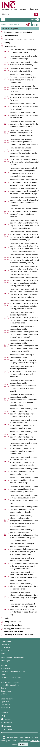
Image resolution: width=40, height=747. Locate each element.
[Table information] (8, 51)
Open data (5, 702)
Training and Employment (10, 682)
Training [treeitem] (7, 43)
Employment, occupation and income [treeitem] (19, 39)
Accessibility (5, 650)
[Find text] (18, 14)
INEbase (3, 24)
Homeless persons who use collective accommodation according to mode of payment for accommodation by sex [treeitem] (24, 182)
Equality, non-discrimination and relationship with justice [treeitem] (17, 630)
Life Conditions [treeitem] (10, 46)
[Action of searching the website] (36, 14)
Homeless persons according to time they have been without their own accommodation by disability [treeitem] (24, 509)
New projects (6, 661)
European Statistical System (11, 677)
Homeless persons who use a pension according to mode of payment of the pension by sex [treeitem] (21, 132)
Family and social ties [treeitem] (12, 622)
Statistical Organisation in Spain (13, 671)
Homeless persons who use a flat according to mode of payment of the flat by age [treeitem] (24, 97)
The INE (4, 666)
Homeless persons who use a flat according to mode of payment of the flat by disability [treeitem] (24, 115)
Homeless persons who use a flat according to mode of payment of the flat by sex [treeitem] (24, 88)
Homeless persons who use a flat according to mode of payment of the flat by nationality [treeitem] (24, 106)
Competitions (6, 691)
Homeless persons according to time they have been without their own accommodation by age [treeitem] (24, 480)
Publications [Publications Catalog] (5, 705)
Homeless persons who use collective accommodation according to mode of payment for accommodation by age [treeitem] (24, 191)
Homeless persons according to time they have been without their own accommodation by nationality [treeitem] (24, 489)
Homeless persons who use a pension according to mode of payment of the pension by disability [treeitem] (23, 150)
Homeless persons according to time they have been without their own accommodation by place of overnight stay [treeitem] (24, 499)
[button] (34, 20)
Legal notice (5, 647)
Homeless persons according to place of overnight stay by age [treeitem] (24, 57)
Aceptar (23, 744)
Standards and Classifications (12, 658)
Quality (3, 674)
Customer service (7, 699)
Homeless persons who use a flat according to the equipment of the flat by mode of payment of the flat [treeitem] (24, 124)
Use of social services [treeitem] (13, 625)
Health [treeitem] (6, 618)
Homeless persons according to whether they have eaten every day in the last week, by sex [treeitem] (24, 586)
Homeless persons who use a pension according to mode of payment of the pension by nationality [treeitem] (24, 141)
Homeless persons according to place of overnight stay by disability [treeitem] (24, 69)
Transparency (6, 668)
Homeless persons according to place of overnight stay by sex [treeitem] (24, 51)
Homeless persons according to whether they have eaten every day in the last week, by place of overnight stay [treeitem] (24, 596)
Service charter (7, 707)
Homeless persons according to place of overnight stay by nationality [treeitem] (24, 63)
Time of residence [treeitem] (11, 36)
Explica (4, 694)
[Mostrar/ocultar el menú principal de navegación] (3, 20)
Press (3, 653)
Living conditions (14, 24)
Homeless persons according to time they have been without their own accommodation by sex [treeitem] (24, 471)
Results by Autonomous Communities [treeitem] (19, 635)
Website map (6, 645)
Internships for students (10, 685)
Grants (3, 688)
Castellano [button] (34, 9)
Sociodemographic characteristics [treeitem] (18, 32)
